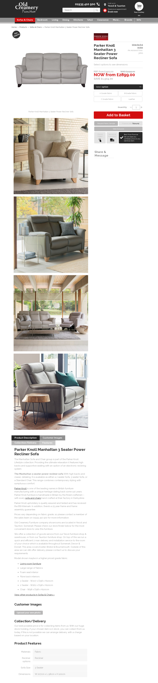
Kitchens (78, 20)
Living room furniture (30, 563)
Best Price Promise (133, 137)
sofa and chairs (33, 498)
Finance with (130, 123)
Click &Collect (100, 137)
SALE (90, 20)
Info (139, 20)
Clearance (103, 20)
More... (116, 20)
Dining (65, 20)
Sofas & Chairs (25, 20)
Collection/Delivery (25, 443)
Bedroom (42, 20)
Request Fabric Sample (106, 123)
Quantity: (122, 107)
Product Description (26, 438)
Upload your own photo (29, 613)
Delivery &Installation (112, 137)
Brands (128, 20)
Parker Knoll (20, 488)
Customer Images (52, 438)
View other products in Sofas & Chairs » (34, 594)
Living (55, 20)
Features (47, 443)
